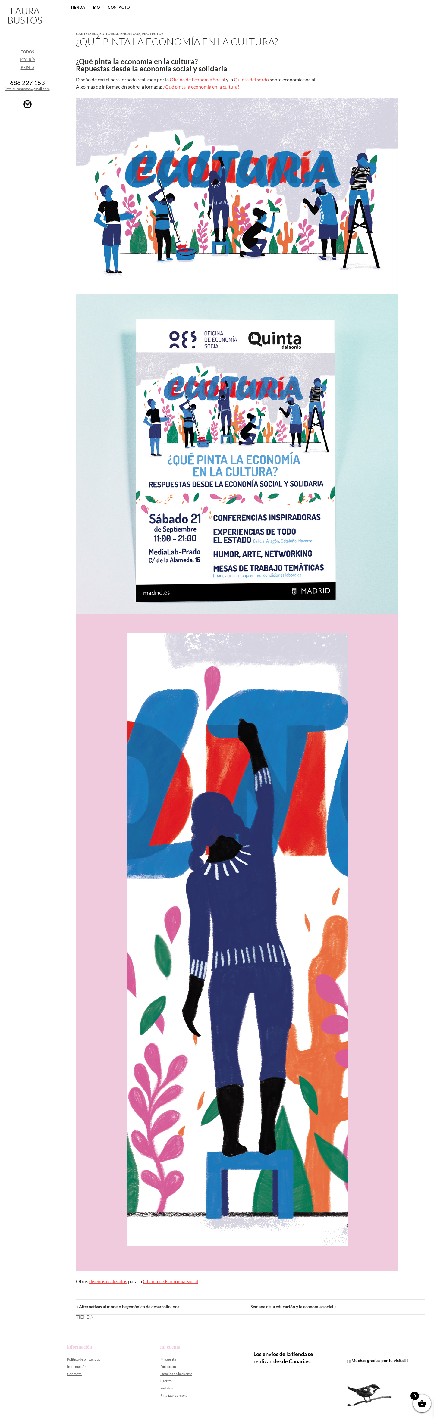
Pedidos (166, 1388)
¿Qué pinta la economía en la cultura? (201, 86)
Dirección (168, 1366)
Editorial (109, 33)
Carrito (166, 1381)
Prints (27, 67)
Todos (27, 51)
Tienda (78, 7)
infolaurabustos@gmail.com (27, 88)
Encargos (130, 33)
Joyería (27, 59)
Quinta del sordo (251, 79)
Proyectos (152, 33)
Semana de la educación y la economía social (293, 1306)
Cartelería (87, 33)
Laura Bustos (24, 26)
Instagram (27, 104)
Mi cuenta (168, 1359)
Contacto (119, 7)
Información (77, 1366)
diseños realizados (108, 1281)
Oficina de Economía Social (197, 79)
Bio (96, 7)
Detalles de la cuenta (176, 1373)
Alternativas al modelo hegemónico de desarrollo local (128, 1306)
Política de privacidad (84, 1359)
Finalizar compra (173, 1395)
